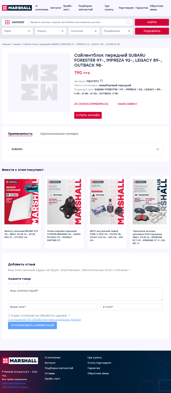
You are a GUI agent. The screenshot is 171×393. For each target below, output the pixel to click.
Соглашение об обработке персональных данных (44, 319)
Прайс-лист (68, 8)
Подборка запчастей (86, 8)
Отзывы (50, 373)
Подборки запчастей (59, 368)
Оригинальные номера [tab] (59, 134)
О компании (41, 8)
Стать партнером (99, 363)
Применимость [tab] (20, 134)
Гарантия (142, 7)
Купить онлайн (88, 115)
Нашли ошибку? (127, 104)
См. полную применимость (91, 104)
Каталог (56, 7)
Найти (152, 22)
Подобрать (152, 31)
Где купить (109, 8)
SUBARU (17, 149)
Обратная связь (156, 8)
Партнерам (126, 7)
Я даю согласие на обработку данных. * (40, 315)
